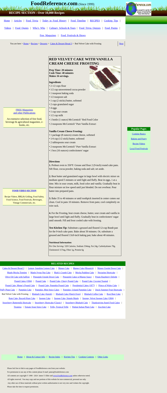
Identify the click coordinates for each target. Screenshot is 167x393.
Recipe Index (54, 357)
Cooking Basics (139, 134)
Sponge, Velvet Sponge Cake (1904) (98, 298)
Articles (18, 20)
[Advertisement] (24, 75)
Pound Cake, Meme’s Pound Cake (20, 285)
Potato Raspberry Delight (106, 277)
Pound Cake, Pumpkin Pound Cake (53, 285)
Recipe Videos (139, 144)
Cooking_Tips (111, 20)
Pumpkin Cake (25, 290)
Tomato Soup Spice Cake (35, 307)
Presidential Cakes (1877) (83, 285)
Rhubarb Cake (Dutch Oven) (68, 294)
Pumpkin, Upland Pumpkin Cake (77, 290)
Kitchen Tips (69, 357)
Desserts (43, 44)
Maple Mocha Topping (17, 272)
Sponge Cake (44, 298)
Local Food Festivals (139, 148)
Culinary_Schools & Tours (62, 28)
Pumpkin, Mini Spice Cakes (47, 290)
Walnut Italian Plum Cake (83, 307)
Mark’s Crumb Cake (63, 272)
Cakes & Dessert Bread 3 (61, 44)
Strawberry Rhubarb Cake (76, 303)
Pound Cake (41, 281)
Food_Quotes (21, 28)
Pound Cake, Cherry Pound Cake (64, 281)
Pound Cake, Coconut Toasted (95, 281)
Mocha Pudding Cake (84, 272)
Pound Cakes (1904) (23, 281)
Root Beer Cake (113, 294)
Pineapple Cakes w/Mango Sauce (77, 277)
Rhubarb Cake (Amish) (42, 294)
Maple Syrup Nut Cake (40, 272)
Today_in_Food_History (54, 20)
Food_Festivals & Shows (73, 35)
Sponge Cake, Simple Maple (66, 298)
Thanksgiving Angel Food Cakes (105, 303)
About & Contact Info (35, 357)
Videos (7, 28)
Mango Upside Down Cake (109, 268)
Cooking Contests (86, 357)
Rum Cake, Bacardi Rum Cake (22, 298)
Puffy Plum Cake (7, 290)
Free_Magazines (48, 35)
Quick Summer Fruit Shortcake (108, 290)
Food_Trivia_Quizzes (90, 28)
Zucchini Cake (104, 307)
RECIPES (95, 20)
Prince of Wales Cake (108, 285)
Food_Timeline (78, 20)
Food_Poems (111, 28)
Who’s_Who (39, 28)
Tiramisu (17, 307)
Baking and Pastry (139, 139)
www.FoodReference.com (62, 376)
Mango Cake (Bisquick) (83, 268)
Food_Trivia (32, 20)
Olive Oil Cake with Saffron (17, 277)
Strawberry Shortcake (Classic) (48, 303)
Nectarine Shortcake (106, 272)
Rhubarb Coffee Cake (93, 294)
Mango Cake (63, 268)
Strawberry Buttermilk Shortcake (16, 303)
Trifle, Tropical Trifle (59, 307)
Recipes (34, 44)
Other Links (103, 357)
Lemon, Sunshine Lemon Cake (41, 268)
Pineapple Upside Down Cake (46, 277)
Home (7, 20)
